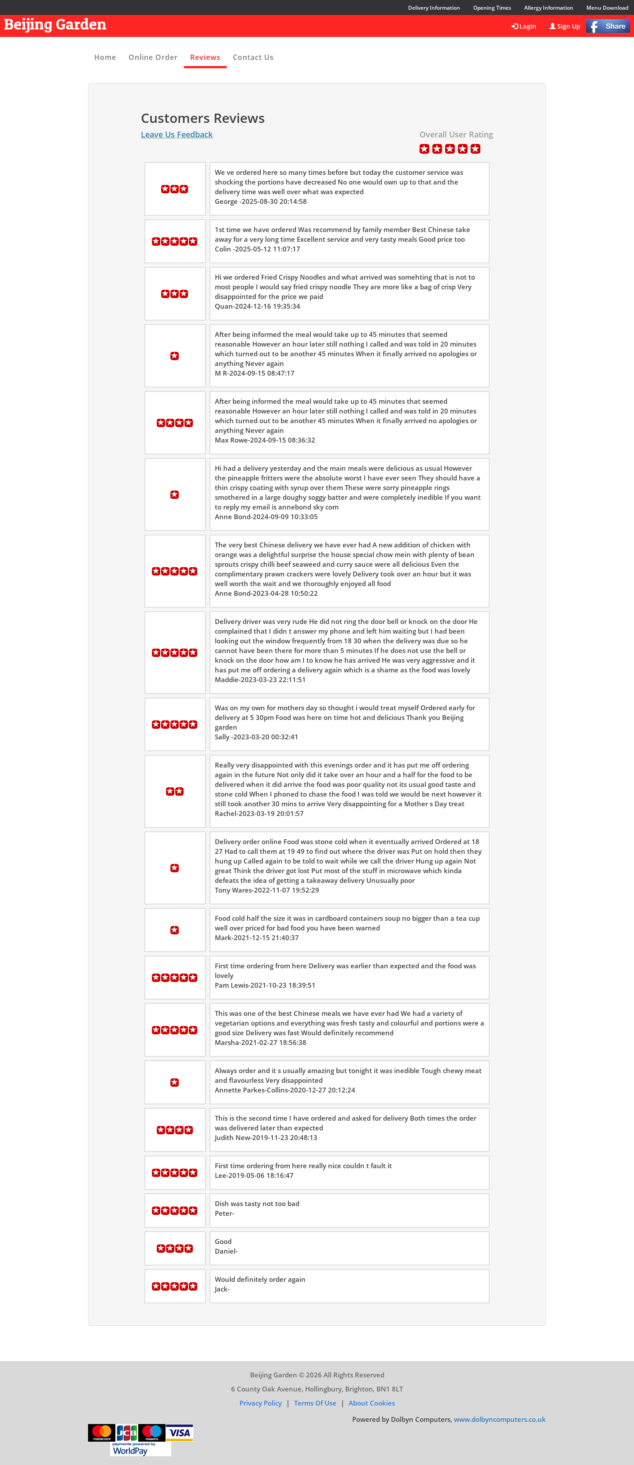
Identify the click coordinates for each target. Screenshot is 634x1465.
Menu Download (607, 7)
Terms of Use (315, 1403)
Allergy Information (548, 7)
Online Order (153, 57)
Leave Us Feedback (177, 134)
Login (524, 26)
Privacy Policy (261, 1403)
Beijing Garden (55, 23)
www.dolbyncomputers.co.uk (500, 1419)
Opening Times (492, 7)
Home (105, 57)
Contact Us (253, 57)
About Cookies (372, 1403)
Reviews (205, 57)
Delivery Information (434, 7)
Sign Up (564, 26)
